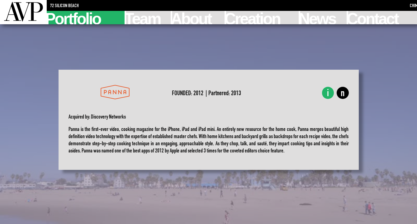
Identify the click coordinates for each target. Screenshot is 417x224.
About (191, 17)
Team (143, 17)
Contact (373, 17)
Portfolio (74, 17)
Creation (253, 17)
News (318, 17)
